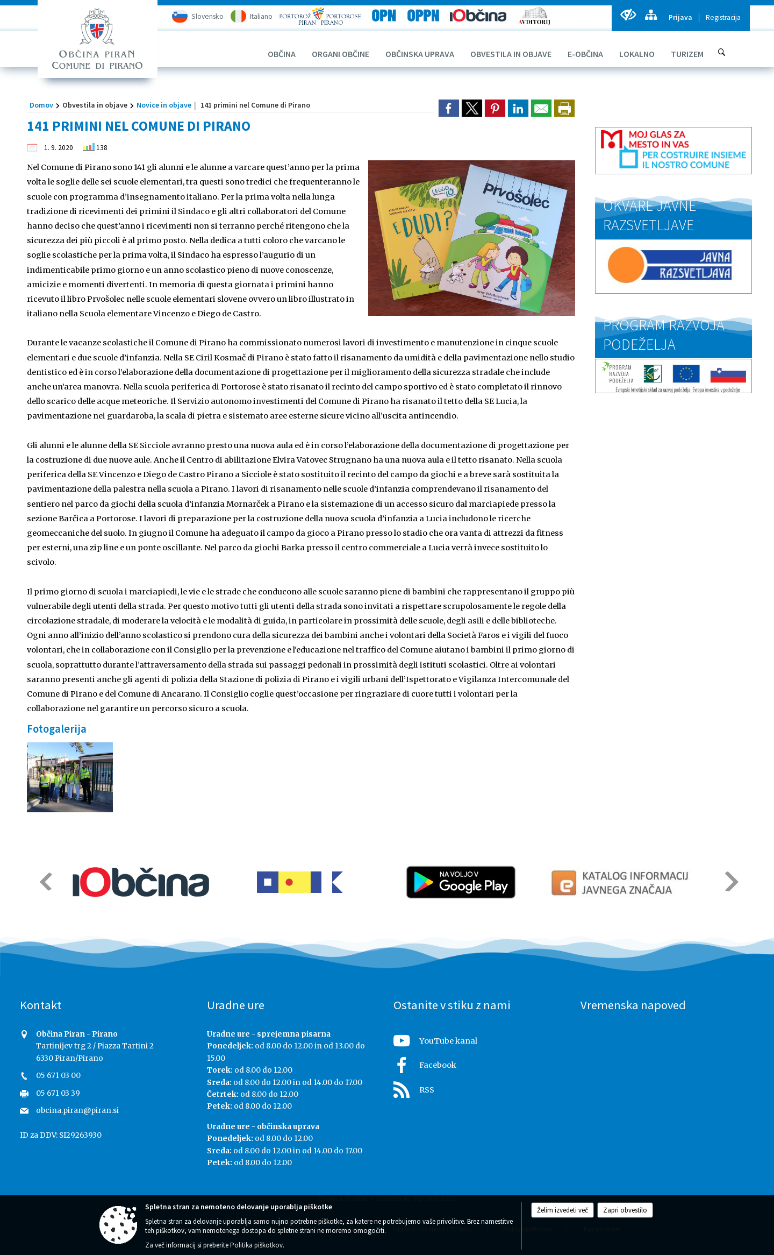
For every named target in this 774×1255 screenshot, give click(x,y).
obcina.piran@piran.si (77, 1110)
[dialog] (564, 108)
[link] (449, 108)
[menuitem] (282, 53)
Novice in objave (164, 105)
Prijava (680, 17)
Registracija (723, 17)
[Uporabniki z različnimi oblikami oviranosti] (628, 15)
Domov (41, 105)
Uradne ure (235, 1004)
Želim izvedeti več (562, 1210)
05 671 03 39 (58, 1093)
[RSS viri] (480, 1086)
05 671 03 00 (58, 1075)
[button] (45, 881)
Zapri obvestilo (625, 1210)
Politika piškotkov (256, 1245)
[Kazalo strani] (650, 15)
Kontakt (40, 1004)
